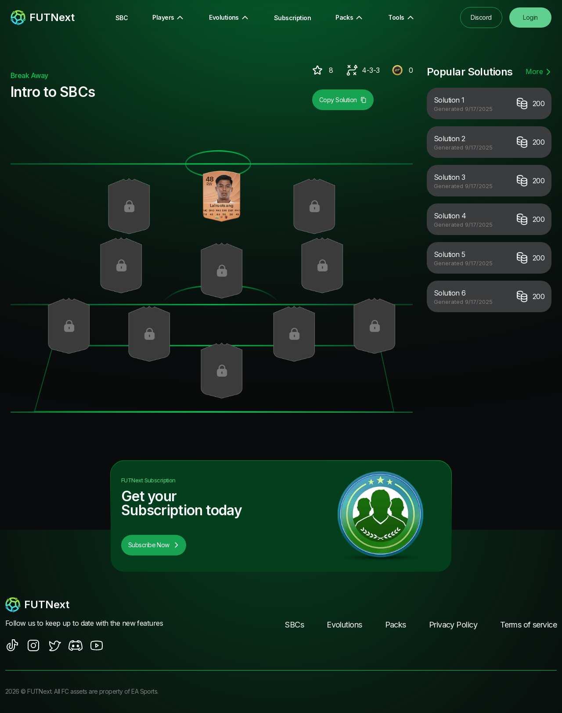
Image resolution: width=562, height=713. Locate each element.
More (538, 72)
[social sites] (12, 646)
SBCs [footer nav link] (294, 625)
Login (530, 17)
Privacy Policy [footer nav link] (453, 625)
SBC (121, 17)
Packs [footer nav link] (395, 625)
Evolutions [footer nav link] (344, 625)
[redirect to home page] (43, 17)
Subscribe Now (153, 545)
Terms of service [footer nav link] (528, 625)
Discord (481, 17)
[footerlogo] (88, 605)
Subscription (292, 17)
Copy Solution (343, 99)
